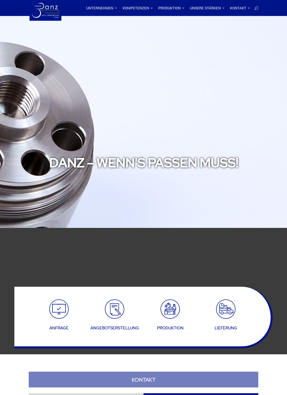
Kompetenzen (136, 8)
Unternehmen (99, 8)
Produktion (169, 8)
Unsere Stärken (205, 8)
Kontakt (238, 8)
